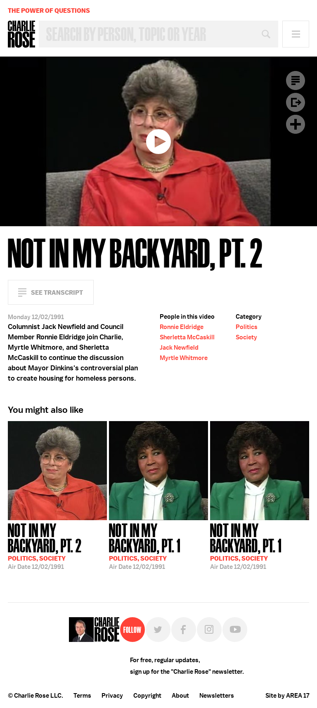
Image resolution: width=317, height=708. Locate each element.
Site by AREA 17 (287, 695)
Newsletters (216, 695)
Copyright (147, 695)
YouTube (234, 629)
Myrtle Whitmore (184, 358)
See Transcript (57, 292)
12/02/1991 (57, 545)
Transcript (295, 80)
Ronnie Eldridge (181, 327)
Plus (295, 124)
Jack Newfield (179, 347)
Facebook (183, 629)
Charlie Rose (21, 34)
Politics (247, 327)
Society (246, 337)
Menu (295, 34)
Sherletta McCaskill (187, 337)
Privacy (112, 695)
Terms (82, 695)
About (180, 695)
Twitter (158, 629)
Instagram (209, 629)
